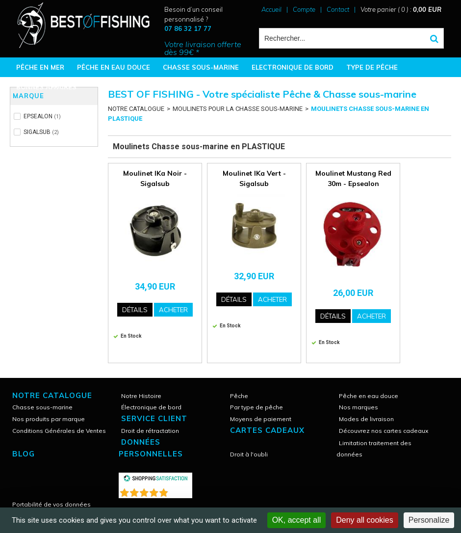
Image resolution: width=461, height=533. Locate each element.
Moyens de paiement (260, 419)
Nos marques (358, 407)
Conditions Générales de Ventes (59, 430)
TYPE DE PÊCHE (372, 67)
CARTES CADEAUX (267, 430)
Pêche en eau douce (368, 396)
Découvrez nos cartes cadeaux (383, 430)
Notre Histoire (141, 396)
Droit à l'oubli (249, 454)
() (181, 490)
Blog (23, 453)
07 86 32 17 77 (187, 28)
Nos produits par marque (48, 419)
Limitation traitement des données (373, 448)
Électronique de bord (151, 407)
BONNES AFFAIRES (46, 87)
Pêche (239, 396)
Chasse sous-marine (42, 407)
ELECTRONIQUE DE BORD (292, 67)
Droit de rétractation (150, 430)
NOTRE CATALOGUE (136, 108)
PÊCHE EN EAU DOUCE (113, 67)
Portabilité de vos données (51, 504)
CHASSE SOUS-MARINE (201, 67)
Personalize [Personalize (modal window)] (429, 520)
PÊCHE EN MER (40, 67)
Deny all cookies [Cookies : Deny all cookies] (364, 520)
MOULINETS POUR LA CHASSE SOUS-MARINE (238, 108)
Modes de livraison (366, 419)
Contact (338, 9)
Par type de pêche (256, 407)
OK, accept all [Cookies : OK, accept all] (296, 520)
